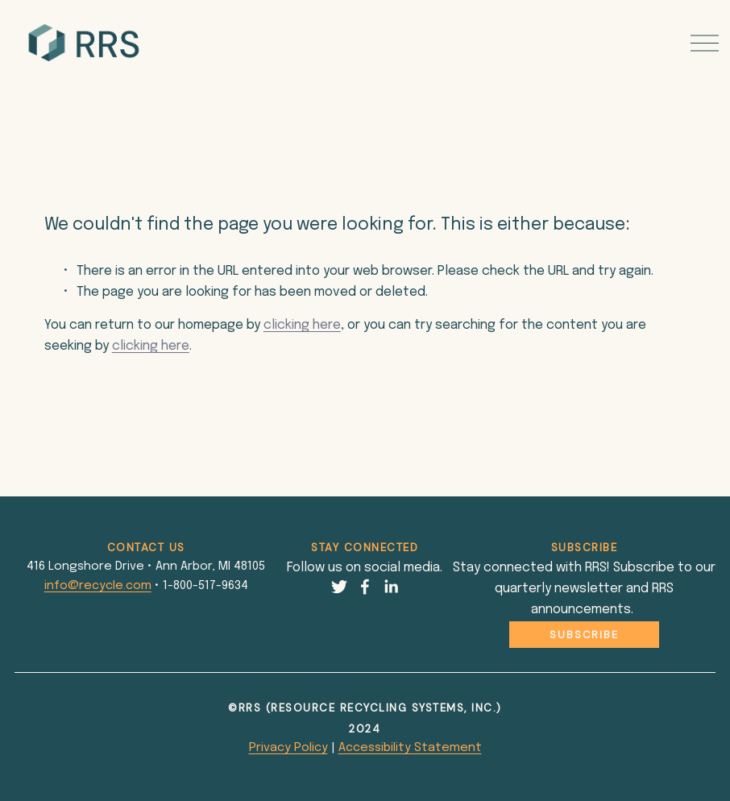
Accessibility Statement (410, 747)
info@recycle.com (97, 585)
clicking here (302, 325)
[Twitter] (339, 587)
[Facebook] (365, 587)
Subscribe (584, 634)
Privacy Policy (288, 747)
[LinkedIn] (391, 587)
